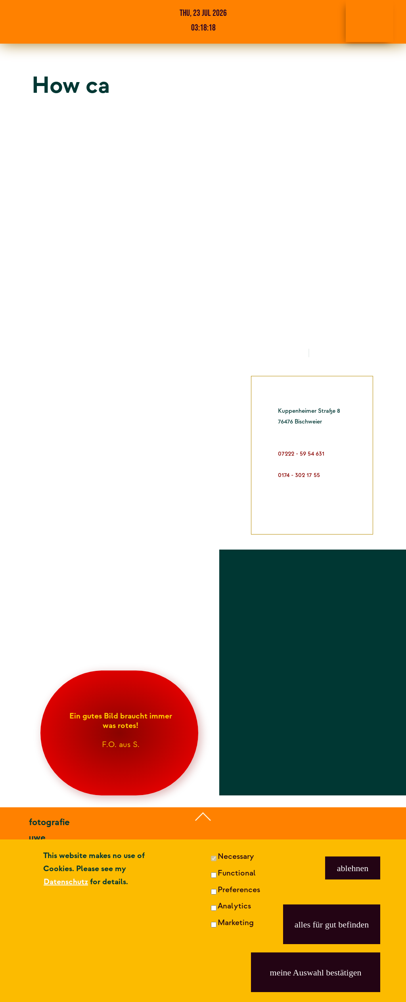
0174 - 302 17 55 (61, 946)
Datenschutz (66, 882)
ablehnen (352, 868)
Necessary (236, 856)
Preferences (239, 890)
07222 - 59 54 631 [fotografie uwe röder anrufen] (65, 930)
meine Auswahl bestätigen (316, 972)
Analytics (234, 906)
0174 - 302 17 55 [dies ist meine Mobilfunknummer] (299, 475)
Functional (237, 873)
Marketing (236, 922)
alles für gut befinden (332, 924)
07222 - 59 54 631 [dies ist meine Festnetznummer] (301, 454)
